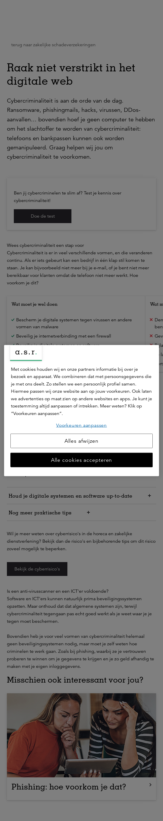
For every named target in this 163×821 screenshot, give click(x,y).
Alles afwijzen (82, 441)
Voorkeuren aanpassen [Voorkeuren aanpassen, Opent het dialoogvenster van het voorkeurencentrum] (81, 425)
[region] (81, 410)
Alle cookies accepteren (81, 460)
